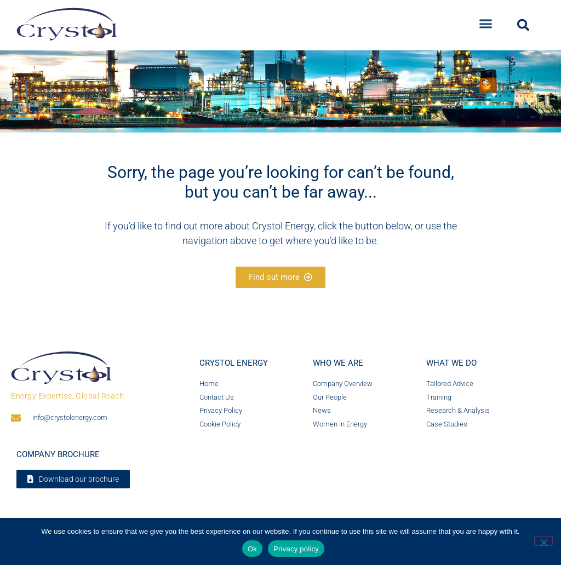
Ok (252, 549)
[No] (543, 541)
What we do (451, 363)
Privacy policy (296, 549)
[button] (486, 21)
